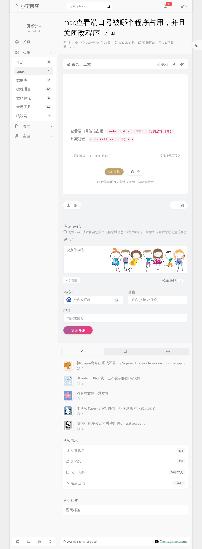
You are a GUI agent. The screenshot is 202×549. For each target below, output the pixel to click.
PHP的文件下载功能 (93, 393)
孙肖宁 (73, 43)
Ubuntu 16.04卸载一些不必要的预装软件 (109, 378)
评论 (68, 239)
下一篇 (178, 205)
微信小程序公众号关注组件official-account (111, 423)
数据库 (33, 80)
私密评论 (169, 280)
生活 (33, 62)
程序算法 (33, 98)
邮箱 (132, 292)
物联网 (33, 115)
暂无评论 (148, 43)
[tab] (82, 351)
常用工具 (33, 107)
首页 (73, 64)
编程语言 (33, 89)
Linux (33, 71)
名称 (68, 292)
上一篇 (72, 205)
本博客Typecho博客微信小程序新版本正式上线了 (116, 408)
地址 (67, 310)
